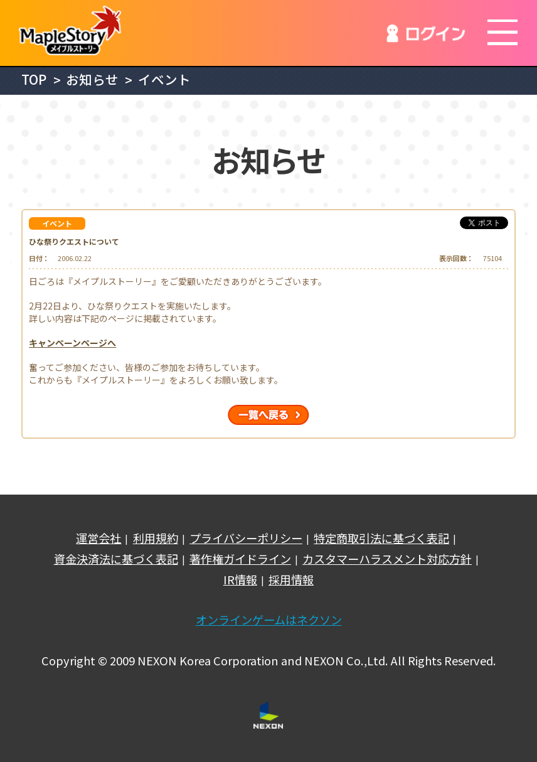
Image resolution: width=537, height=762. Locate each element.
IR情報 (240, 580)
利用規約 (155, 538)
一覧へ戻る (268, 415)
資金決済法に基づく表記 (116, 559)
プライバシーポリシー (245, 538)
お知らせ (92, 79)
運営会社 (98, 538)
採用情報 (291, 580)
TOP (33, 79)
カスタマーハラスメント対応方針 (387, 559)
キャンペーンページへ (72, 343)
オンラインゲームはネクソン (269, 620)
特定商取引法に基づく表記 (381, 538)
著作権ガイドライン (240, 559)
